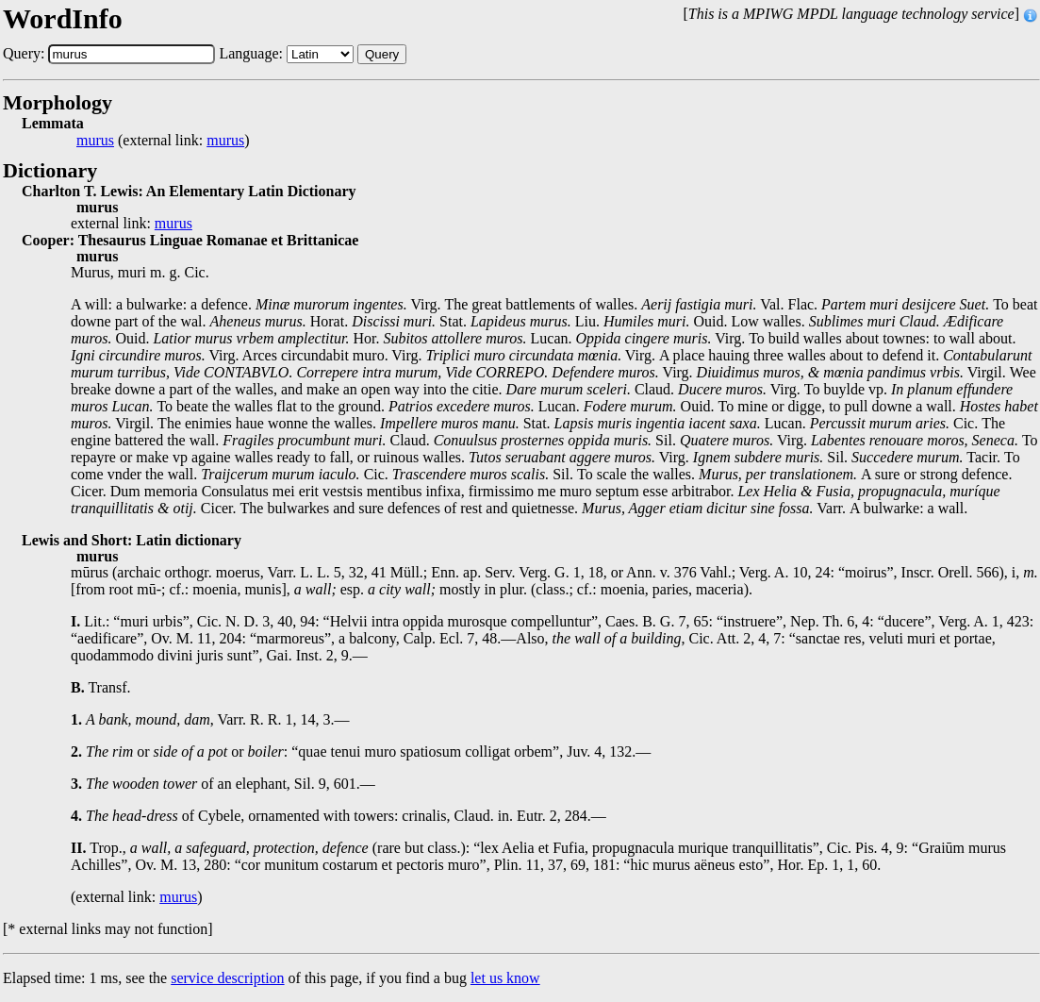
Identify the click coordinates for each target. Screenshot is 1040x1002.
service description (227, 978)
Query (382, 54)
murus (95, 140)
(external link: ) (163, 140)
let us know (505, 978)
